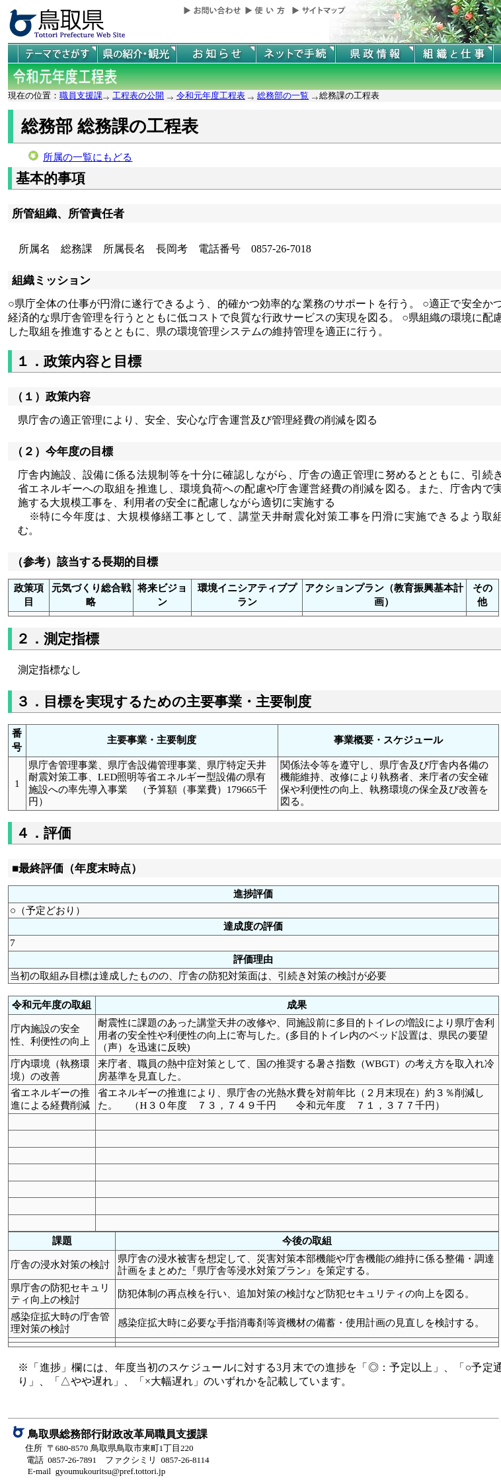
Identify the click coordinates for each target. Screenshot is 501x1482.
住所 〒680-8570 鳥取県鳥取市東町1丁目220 (109, 1448)
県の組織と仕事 (454, 54)
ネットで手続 (295, 54)
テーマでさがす (57, 54)
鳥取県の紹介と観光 (136, 54)
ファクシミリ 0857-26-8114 (157, 1460)
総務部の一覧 (283, 95)
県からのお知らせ (216, 54)
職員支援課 (80, 95)
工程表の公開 (138, 95)
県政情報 (374, 54)
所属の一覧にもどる (87, 157)
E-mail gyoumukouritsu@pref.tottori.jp (96, 1471)
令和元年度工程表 (210, 95)
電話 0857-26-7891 (61, 1460)
